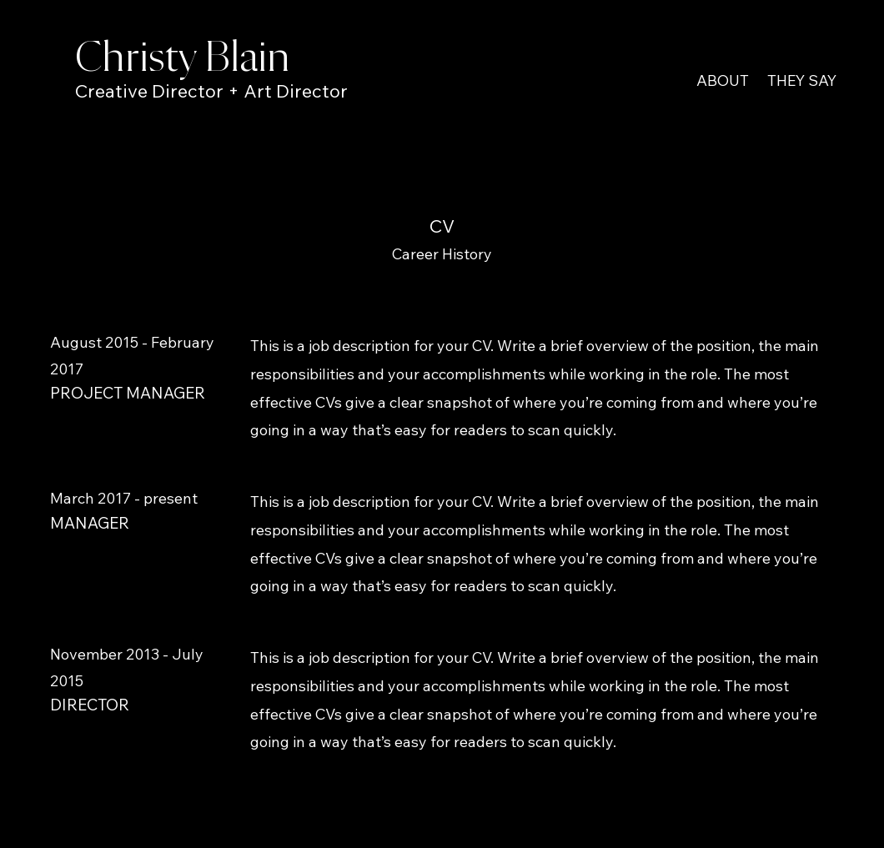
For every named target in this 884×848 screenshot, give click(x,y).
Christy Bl (157, 58)
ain (264, 58)
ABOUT (722, 80)
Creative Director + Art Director (211, 91)
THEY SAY (801, 80)
